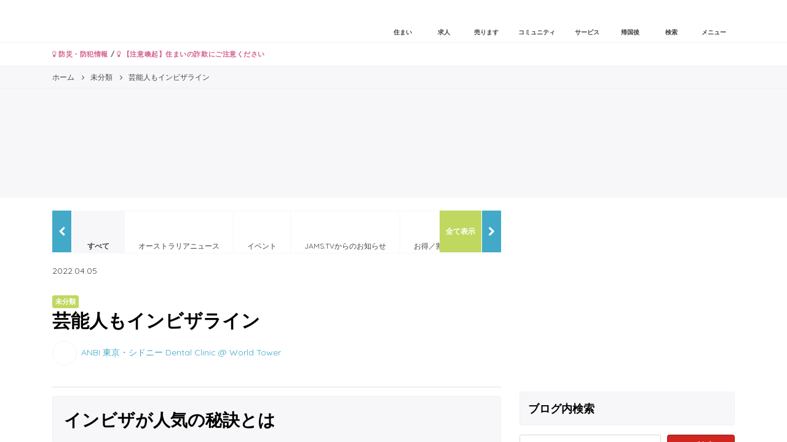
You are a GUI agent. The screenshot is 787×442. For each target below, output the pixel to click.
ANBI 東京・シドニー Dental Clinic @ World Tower (181, 351)
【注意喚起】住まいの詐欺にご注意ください (191, 54)
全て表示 (460, 231)
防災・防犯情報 (80, 54)
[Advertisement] (627, 296)
